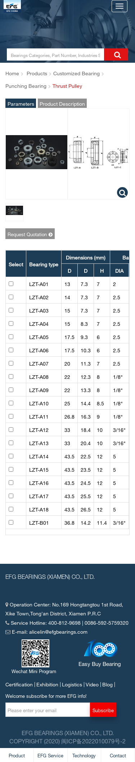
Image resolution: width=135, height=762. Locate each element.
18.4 (86, 429)
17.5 (69, 336)
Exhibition (47, 684)
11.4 (102, 522)
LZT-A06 (39, 349)
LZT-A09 (39, 389)
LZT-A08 (39, 376)
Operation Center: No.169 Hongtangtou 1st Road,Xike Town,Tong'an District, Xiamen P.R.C (64, 608)
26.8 (69, 416)
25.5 (86, 495)
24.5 (86, 482)
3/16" (119, 429)
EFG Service (50, 755)
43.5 (69, 456)
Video (92, 684)
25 (67, 403)
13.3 (86, 389)
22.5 (86, 456)
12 (100, 456)
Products (37, 72)
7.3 (84, 283)
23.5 (86, 469)
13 (67, 283)
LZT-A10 (39, 403)
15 (67, 310)
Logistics (72, 684)
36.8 (69, 522)
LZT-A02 (39, 296)
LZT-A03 (39, 310)
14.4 (86, 403)
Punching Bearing (25, 85)
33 (67, 429)
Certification (19, 684)
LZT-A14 (39, 456)
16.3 (86, 416)
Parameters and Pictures (21, 103)
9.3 (84, 336)
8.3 (84, 323)
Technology (84, 755)
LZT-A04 (39, 323)
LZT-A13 (39, 442)
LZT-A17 (39, 495)
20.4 (86, 442)
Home (12, 72)
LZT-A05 (39, 336)
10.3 (86, 349)
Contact (118, 755)
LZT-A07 (39, 363)
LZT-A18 (39, 509)
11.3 (86, 363)
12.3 (86, 376)
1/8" (118, 376)
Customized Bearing (76, 72)
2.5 (116, 296)
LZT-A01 (39, 283)
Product (17, 755)
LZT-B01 (39, 522)
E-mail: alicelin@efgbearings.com (46, 631)
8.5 (100, 403)
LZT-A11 (39, 416)
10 (100, 429)
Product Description (62, 103)
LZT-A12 (39, 429)
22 (67, 376)
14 (67, 296)
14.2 (86, 522)
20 (67, 363)
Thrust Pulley (67, 85)
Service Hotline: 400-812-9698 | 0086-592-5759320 (67, 622)
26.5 (86, 509)
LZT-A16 (39, 482)
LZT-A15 (39, 469)
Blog (107, 684)
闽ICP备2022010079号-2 (93, 740)
